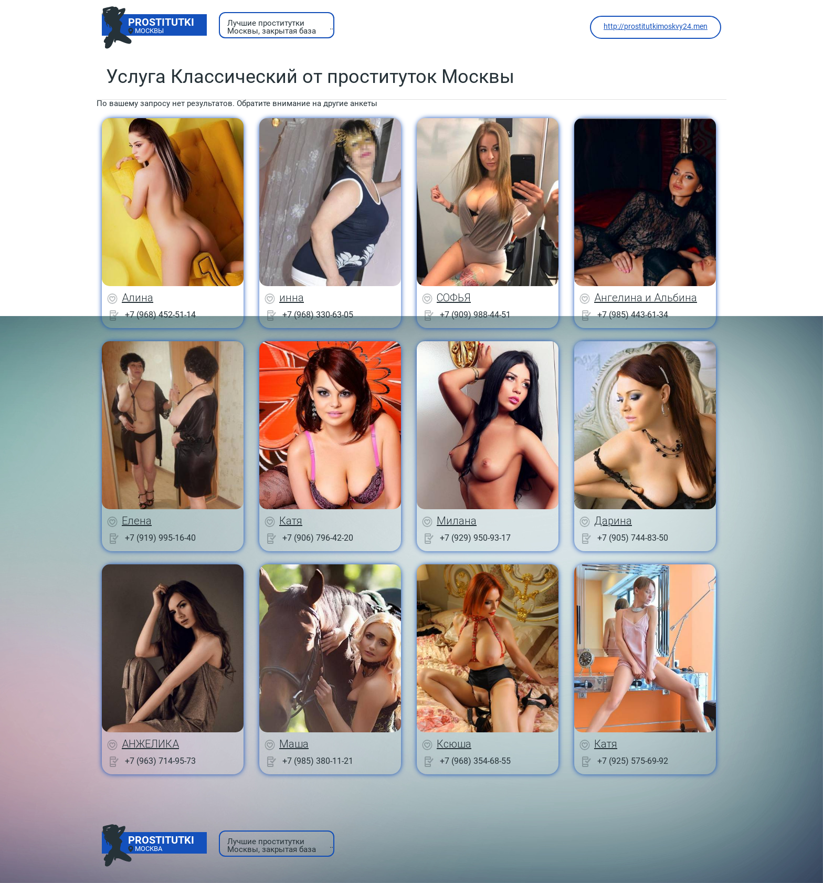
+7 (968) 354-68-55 (475, 761)
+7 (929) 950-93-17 (475, 538)
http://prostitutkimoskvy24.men (655, 26)
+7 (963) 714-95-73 (160, 761)
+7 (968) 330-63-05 (317, 315)
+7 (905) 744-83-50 (632, 538)
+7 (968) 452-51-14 (160, 315)
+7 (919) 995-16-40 (160, 538)
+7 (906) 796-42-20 (317, 538)
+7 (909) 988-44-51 (475, 315)
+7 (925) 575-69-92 (632, 761)
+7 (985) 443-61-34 (632, 315)
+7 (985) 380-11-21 (317, 761)
